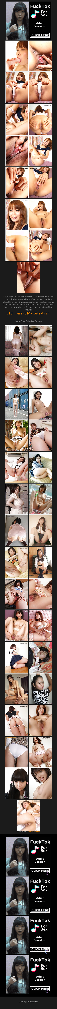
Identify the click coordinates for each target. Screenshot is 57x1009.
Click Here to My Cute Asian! (28, 313)
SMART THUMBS (34, 832)
